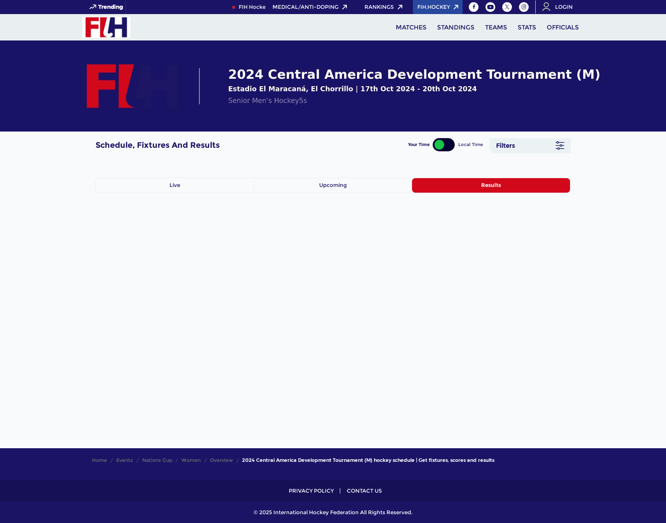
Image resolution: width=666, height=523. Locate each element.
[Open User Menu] (560, 7)
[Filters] (530, 146)
